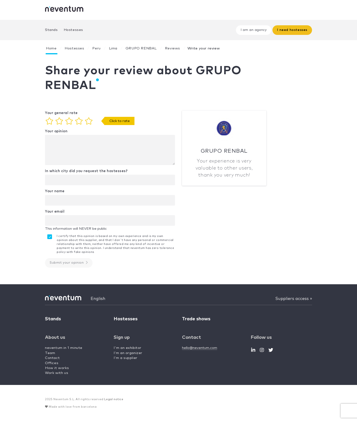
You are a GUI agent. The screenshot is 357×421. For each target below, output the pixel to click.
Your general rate (61, 113)
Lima (113, 48)
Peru (96, 48)
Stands (51, 30)
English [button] (98, 299)
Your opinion (56, 131)
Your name (55, 191)
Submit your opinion (69, 262)
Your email (54, 211)
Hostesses (73, 30)
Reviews (172, 48)
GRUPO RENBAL (141, 48)
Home (51, 48)
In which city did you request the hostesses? (86, 171)
